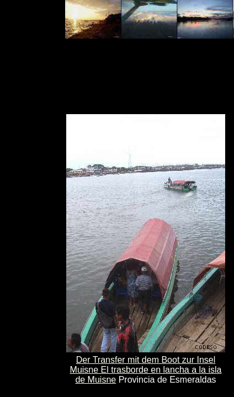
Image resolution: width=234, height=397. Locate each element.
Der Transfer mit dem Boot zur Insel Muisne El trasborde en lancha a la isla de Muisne (146, 369)
